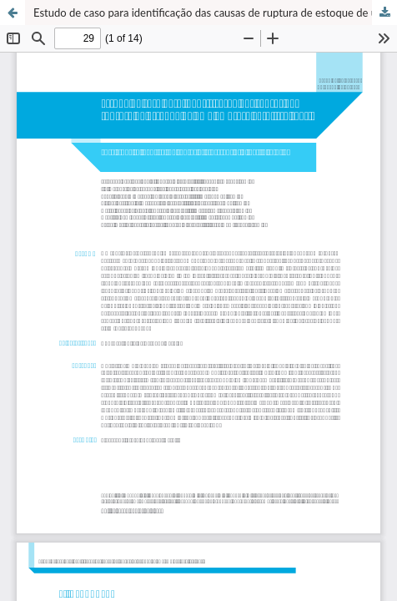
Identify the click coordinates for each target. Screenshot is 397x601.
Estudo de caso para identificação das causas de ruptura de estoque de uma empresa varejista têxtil (215, 12)
